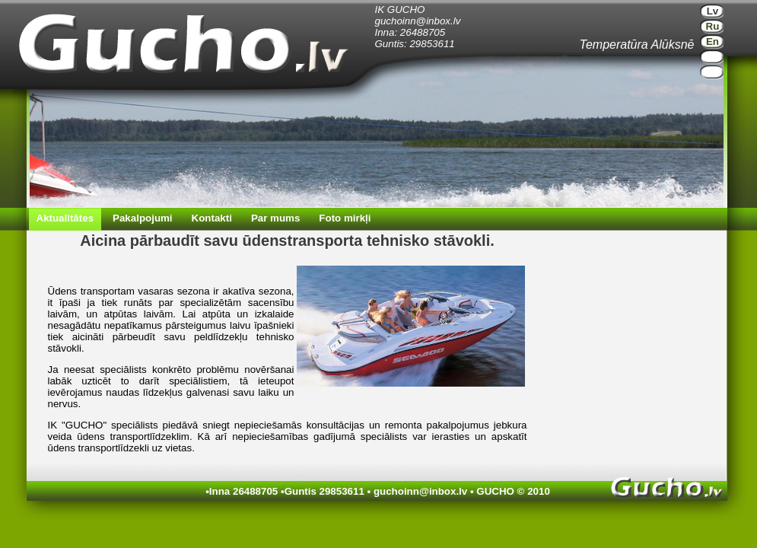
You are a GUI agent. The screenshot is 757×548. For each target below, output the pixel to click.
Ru (713, 26)
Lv (713, 11)
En (712, 41)
